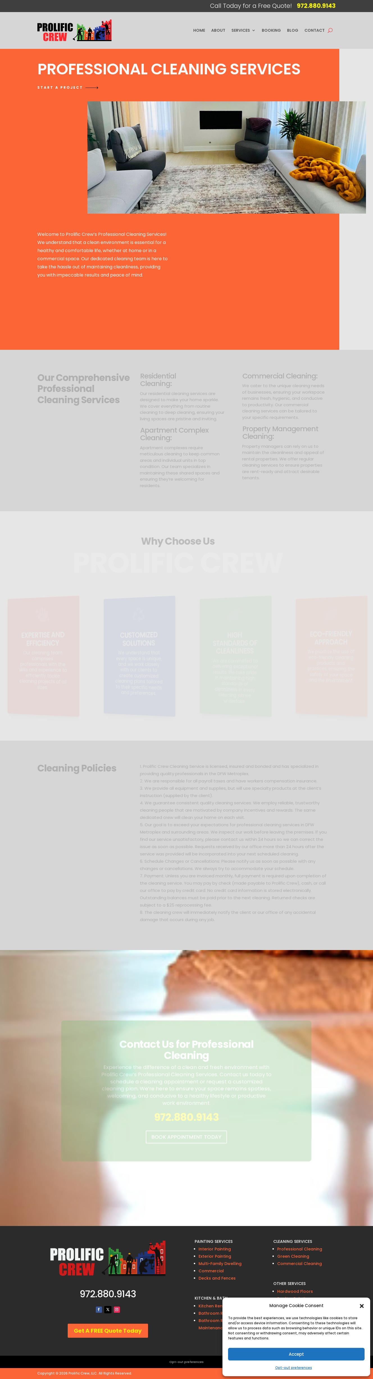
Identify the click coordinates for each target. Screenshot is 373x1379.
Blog (292, 30)
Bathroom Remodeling (222, 1313)
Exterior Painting (215, 1256)
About (218, 30)
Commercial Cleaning (299, 1263)
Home (199, 30)
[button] (362, 1306)
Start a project (60, 87)
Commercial (211, 1271)
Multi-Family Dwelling (220, 1263)
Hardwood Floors (295, 1291)
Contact (314, 30)
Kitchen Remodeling (219, 1306)
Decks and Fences (217, 1278)
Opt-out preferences (293, 1367)
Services (240, 30)
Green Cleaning (293, 1256)
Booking (271, 30)
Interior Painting (215, 1249)
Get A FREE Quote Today (108, 1331)
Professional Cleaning (299, 1249)
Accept (296, 1354)
